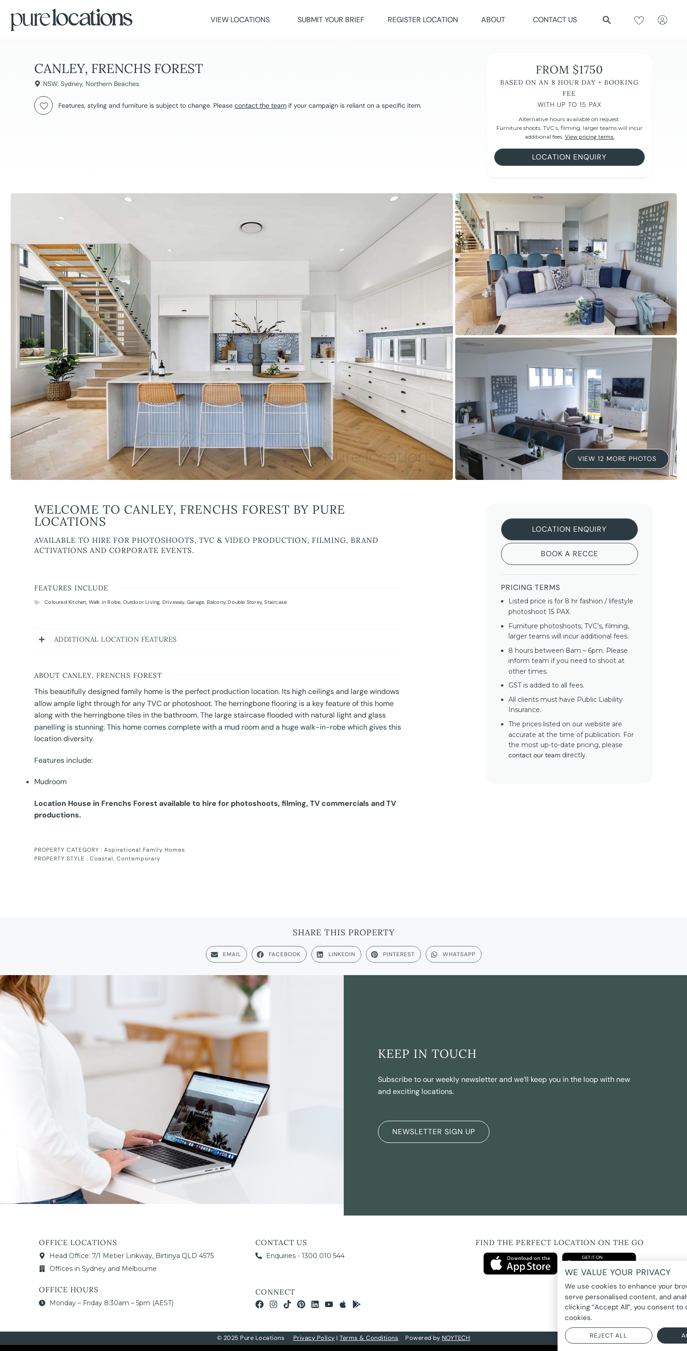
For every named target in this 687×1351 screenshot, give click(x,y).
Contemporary (139, 858)
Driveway (173, 602)
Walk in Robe (104, 602)
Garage (195, 602)
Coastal (101, 858)
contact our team (534, 755)
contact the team (260, 105)
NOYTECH (456, 1338)
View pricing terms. (589, 137)
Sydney (71, 84)
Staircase (275, 602)
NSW (50, 84)
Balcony (216, 602)
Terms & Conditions (369, 1338)
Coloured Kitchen (65, 602)
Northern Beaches (112, 84)
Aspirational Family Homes (144, 850)
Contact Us (555, 20)
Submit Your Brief (331, 20)
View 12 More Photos (617, 458)
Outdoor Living (141, 602)
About (495, 20)
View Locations (242, 20)
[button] (607, 20)
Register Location (423, 20)
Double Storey (245, 602)
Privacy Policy (314, 1338)
